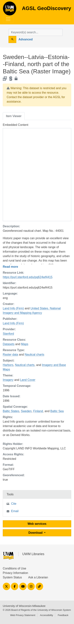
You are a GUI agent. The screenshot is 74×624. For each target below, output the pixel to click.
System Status (12, 577)
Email (14, 511)
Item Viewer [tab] (13, 116)
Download (35, 532)
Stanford (8, 333)
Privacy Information (15, 572)
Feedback (63, 615)
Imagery (8, 379)
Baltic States (11, 411)
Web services (37, 523)
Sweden (26, 411)
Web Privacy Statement (22, 615)
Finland (38, 411)
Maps (24, 344)
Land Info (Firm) (13, 308)
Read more (10, 266)
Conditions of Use (14, 568)
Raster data (10, 354)
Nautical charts (34, 354)
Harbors (8, 365)
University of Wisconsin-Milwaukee (24, 605)
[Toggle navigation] (8, 19)
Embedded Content (15, 124)
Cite (13, 503)
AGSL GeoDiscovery (9, 10)
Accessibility (46, 615)
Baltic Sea (57, 411)
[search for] (36, 32)
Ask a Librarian (38, 577)
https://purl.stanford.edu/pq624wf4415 (28, 277)
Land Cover (27, 379)
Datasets (8, 344)
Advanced (25, 39)
